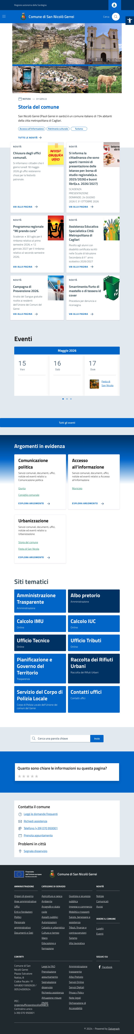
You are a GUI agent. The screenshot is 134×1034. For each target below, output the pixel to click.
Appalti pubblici (50, 917)
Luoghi (100, 928)
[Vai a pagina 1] (63, 399)
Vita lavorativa (77, 943)
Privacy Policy (76, 992)
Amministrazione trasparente (78, 969)
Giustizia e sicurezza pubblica (79, 898)
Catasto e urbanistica (53, 927)
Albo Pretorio (76, 977)
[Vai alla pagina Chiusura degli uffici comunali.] (24, 205)
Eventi (99, 934)
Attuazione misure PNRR (51, 1000)
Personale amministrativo (22, 924)
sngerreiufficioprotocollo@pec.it (31, 1005)
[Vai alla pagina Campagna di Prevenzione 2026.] (24, 313)
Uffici (17, 906)
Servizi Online (76, 982)
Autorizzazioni (49, 922)
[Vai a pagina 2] (67, 399)
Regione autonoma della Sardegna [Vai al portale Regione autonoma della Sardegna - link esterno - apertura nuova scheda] (30, 5)
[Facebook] (105, 967)
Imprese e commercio (80, 906)
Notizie (100, 896)
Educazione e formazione (49, 945)
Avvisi (99, 906)
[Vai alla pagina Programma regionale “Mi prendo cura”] (24, 265)
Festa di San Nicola (107, 383)
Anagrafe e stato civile (51, 909)
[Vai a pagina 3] (71, 399)
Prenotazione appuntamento (50, 974)
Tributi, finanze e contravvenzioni (77, 930)
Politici (17, 917)
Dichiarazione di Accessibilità (77, 1005)
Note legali (75, 998)
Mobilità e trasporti (79, 912)
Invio (97, 738)
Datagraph (114, 1029)
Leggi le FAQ (48, 966)
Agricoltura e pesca (52, 896)
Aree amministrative (25, 901)
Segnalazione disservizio (49, 984)
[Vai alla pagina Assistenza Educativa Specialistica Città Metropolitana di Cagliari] (80, 265)
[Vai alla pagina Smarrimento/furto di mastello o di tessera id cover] (80, 313)
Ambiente (47, 901)
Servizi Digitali (76, 987)
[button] (129, 20)
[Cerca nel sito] (116, 17)
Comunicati (102, 901)
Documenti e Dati (23, 933)
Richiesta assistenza (53, 992)
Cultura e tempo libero (50, 935)
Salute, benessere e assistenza (79, 919)
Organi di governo (23, 896)
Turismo (73, 938)
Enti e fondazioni (23, 912)
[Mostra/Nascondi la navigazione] (4, 16)
